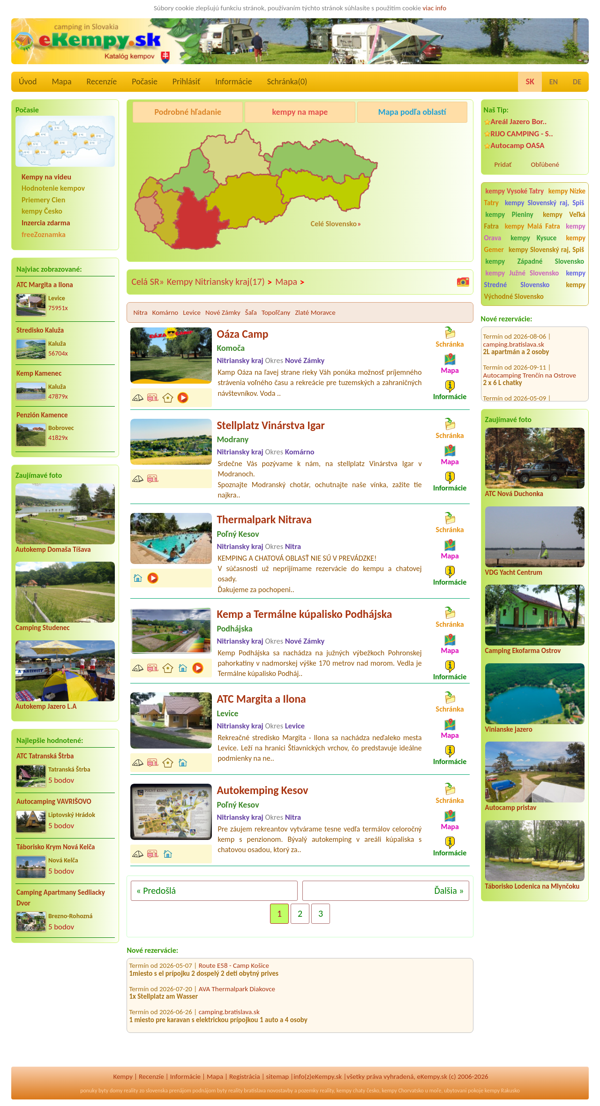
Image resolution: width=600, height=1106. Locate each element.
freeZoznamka (44, 234)
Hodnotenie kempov (53, 188)
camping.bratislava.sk (513, 388)
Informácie (233, 81)
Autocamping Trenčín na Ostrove (529, 357)
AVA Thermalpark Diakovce (237, 993)
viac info (435, 8)
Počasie (145, 81)
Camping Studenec (42, 628)
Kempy (123, 1076)
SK (529, 81)
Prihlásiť (186, 81)
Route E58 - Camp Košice (234, 970)
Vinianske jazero (508, 729)
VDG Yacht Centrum (513, 572)
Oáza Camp (242, 334)
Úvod (28, 81)
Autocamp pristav (511, 807)
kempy (344, 1090)
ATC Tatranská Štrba (45, 756)
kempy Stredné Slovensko (534, 279)
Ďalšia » (449, 890)
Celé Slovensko (334, 223)
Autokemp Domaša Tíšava (53, 549)
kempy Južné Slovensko (522, 273)
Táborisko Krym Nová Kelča (55, 847)
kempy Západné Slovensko (535, 261)
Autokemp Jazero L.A (45, 706)
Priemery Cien (43, 199)
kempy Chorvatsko (403, 1090)
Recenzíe (102, 81)
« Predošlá (156, 890)
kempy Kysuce (533, 238)
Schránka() (287, 81)
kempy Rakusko (502, 1090)
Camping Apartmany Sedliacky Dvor (60, 897)
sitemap (277, 1076)
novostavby (280, 1090)
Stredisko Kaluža (40, 330)
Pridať (503, 164)
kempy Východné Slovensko (534, 291)
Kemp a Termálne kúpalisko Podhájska (304, 614)
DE (577, 81)
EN (553, 81)
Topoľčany (276, 312)
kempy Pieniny (509, 214)
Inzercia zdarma (46, 222)
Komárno (165, 312)
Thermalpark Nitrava (264, 519)
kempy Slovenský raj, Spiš (544, 203)
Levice (192, 312)
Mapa (61, 81)
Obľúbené (545, 164)
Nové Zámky (222, 312)
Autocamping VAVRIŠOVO (53, 801)
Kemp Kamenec (38, 373)
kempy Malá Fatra (532, 226)
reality (131, 1090)
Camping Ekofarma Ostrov (523, 650)
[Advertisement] (65, 1011)
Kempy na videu (46, 176)
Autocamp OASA (518, 145)
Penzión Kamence (42, 415)
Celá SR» (147, 281)
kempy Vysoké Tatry (515, 191)
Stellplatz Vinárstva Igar (270, 425)
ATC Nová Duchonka (514, 494)
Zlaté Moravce (315, 312)
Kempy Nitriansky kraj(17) (219, 282)
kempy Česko (42, 211)
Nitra (140, 312)
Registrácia (244, 1076)
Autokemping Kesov (262, 790)
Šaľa (251, 312)
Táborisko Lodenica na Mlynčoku (532, 886)
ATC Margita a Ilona (44, 285)
